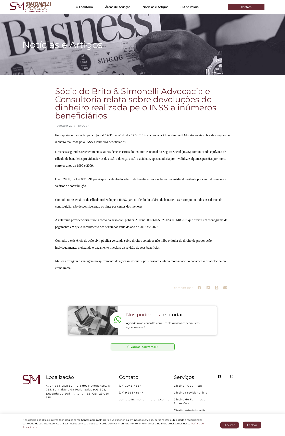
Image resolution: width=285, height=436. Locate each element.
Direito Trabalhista (188, 385)
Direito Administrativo (191, 410)
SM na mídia (190, 7)
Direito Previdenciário (190, 392)
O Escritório (84, 7)
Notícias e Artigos (155, 7)
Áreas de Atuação (118, 7)
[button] (199, 288)
